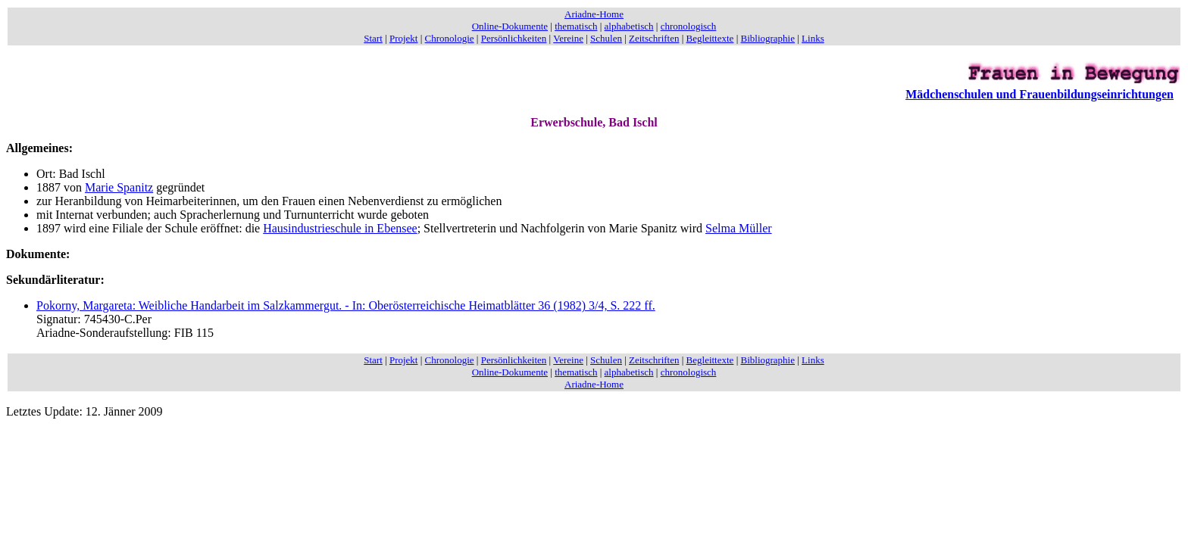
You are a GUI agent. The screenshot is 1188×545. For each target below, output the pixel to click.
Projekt (403, 38)
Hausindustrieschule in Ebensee (340, 228)
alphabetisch (629, 26)
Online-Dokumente (510, 26)
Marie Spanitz (119, 187)
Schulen (606, 38)
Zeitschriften (654, 38)
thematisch (576, 26)
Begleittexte (710, 38)
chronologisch (689, 26)
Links (813, 38)
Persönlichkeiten (514, 38)
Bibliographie (768, 38)
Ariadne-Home (594, 14)
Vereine (568, 38)
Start (373, 38)
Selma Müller (738, 228)
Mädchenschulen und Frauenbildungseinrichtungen (1039, 94)
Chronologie (449, 38)
